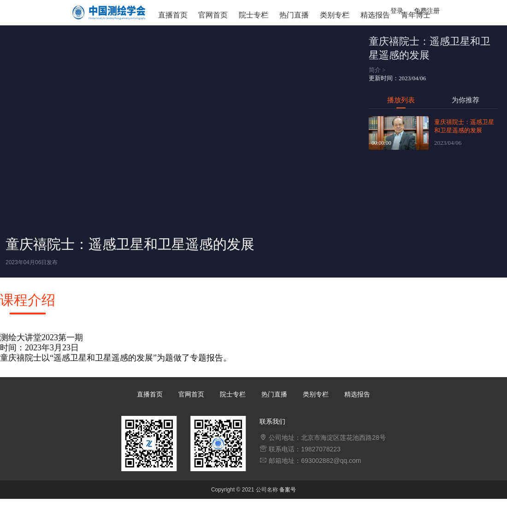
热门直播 (294, 15)
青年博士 (415, 15)
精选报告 (375, 15)
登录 (396, 10)
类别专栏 (334, 15)
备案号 (287, 489)
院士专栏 (253, 15)
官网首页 (213, 15)
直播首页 (173, 15)
